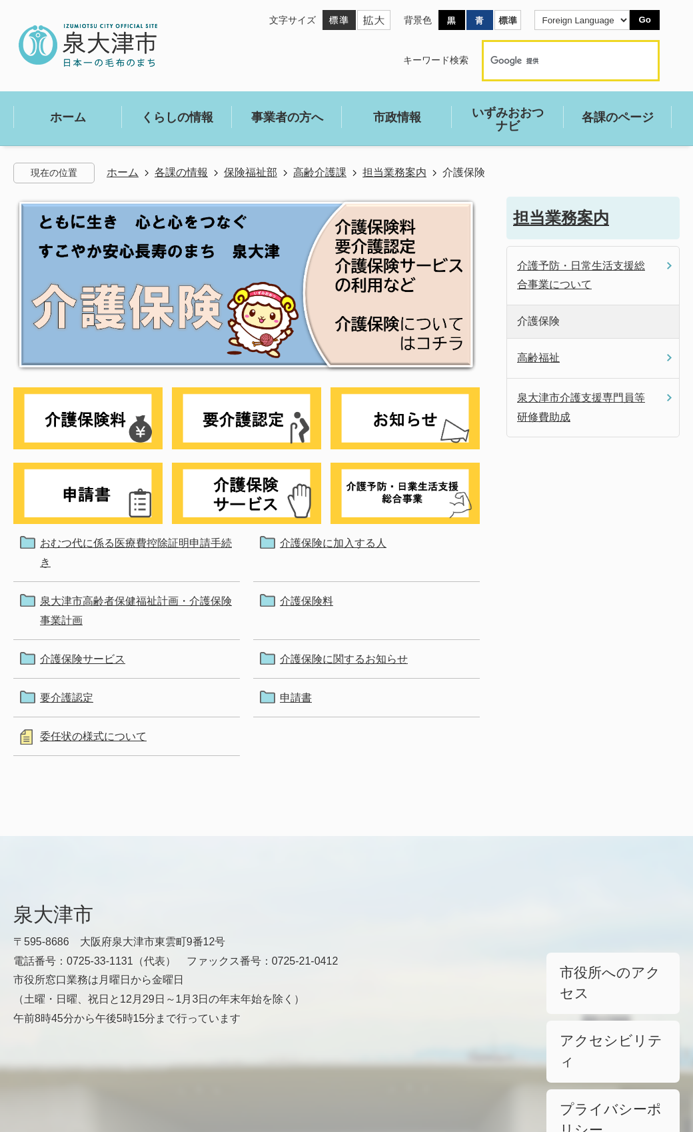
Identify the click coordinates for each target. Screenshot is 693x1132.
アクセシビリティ (597, 1000)
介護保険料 (306, 601)
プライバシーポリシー (606, 1033)
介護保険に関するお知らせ (344, 659)
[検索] (556, 60)
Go (644, 20)
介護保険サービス (82, 659)
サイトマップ (128, 1073)
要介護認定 (66, 697)
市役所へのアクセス (602, 966)
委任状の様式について (93, 736)
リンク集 (34, 1073)
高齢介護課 (319, 172)
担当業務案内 (394, 172)
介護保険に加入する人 (333, 543)
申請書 (296, 697)
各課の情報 (181, 172)
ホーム (123, 172)
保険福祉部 (250, 172)
